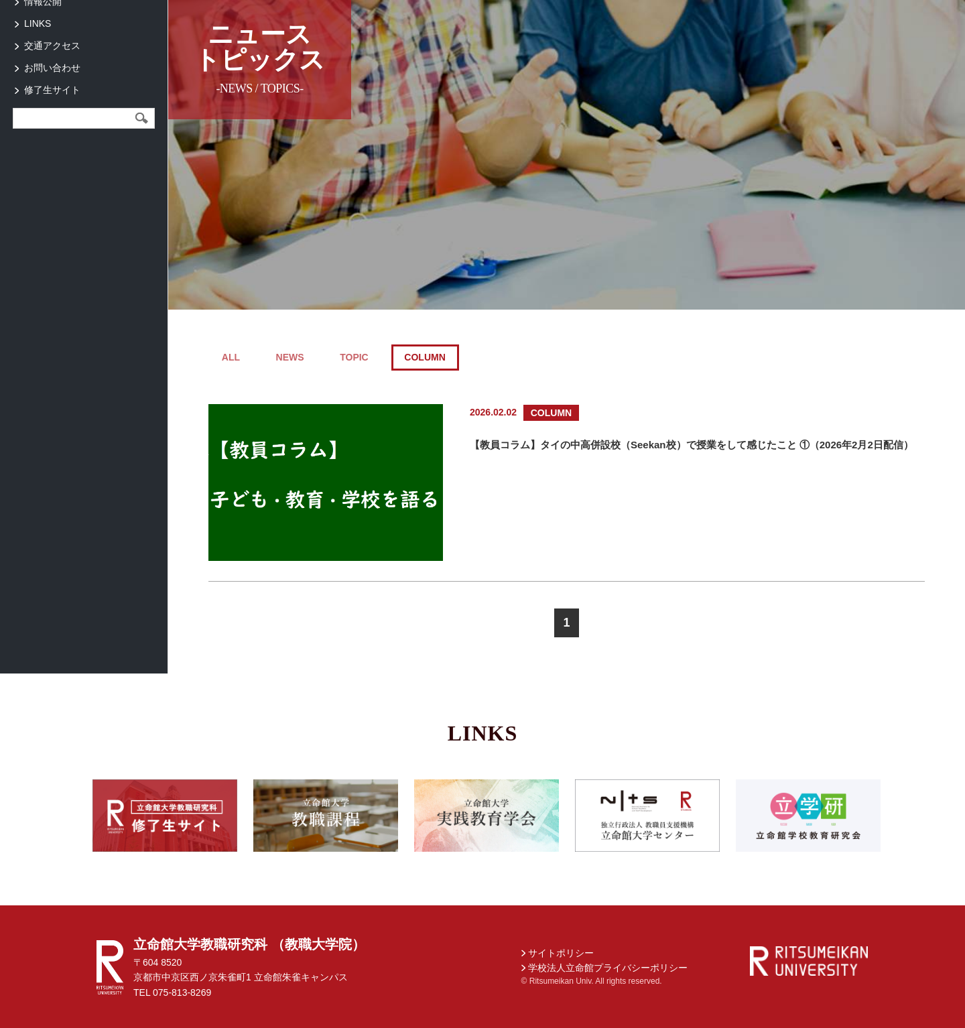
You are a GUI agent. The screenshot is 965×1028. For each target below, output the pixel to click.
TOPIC (354, 357)
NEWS (290, 357)
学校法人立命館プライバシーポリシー (608, 967)
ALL (231, 357)
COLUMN (424, 357)
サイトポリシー (561, 953)
